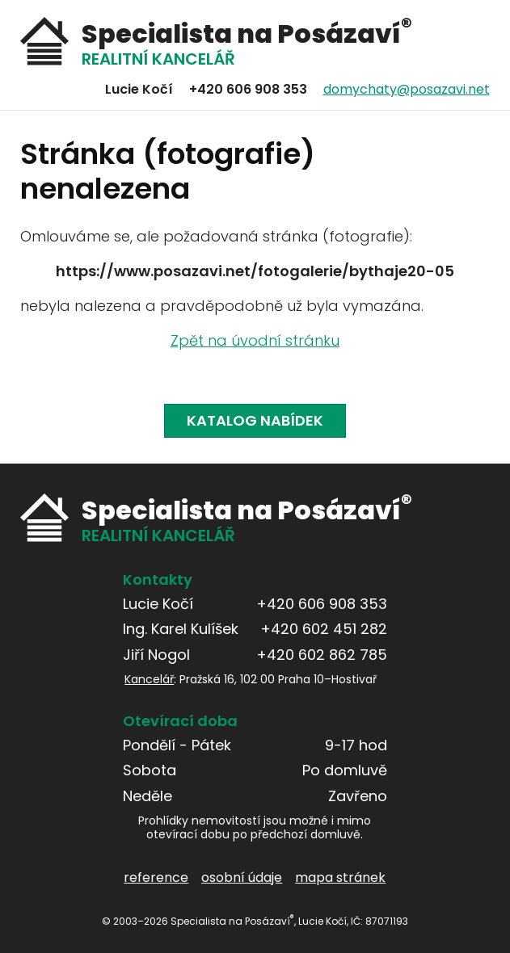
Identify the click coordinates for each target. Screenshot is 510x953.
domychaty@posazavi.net (406, 89)
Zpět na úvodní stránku (255, 341)
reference (156, 877)
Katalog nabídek (255, 420)
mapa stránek (341, 877)
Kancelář (150, 679)
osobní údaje (242, 877)
